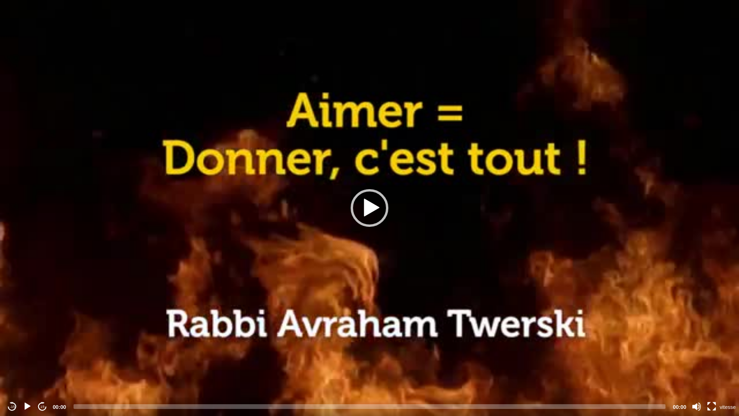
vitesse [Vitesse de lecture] (728, 407)
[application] (369, 208)
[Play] (27, 406)
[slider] (369, 406)
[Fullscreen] (711, 406)
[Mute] (696, 406)
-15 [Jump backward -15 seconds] (12, 407)
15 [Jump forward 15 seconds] (43, 407)
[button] (369, 208)
